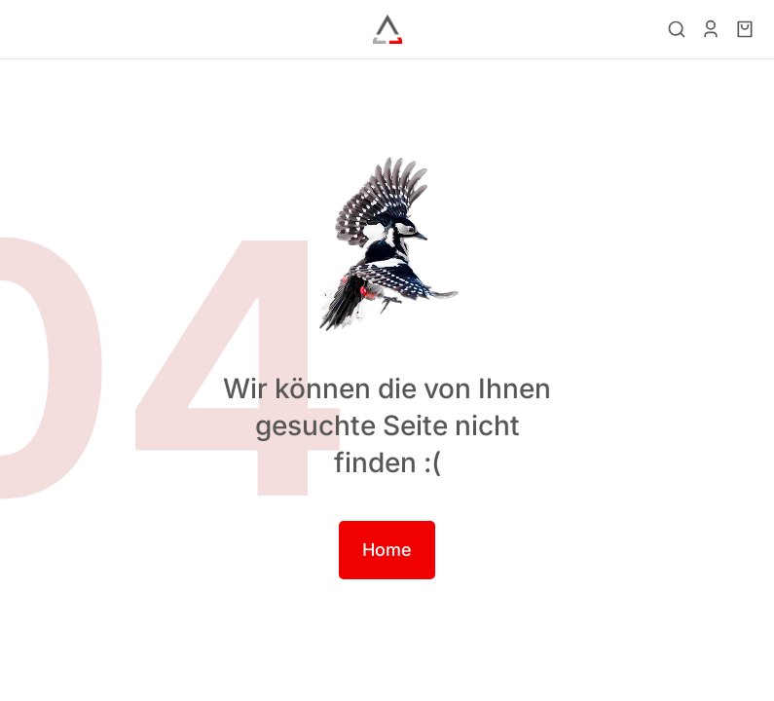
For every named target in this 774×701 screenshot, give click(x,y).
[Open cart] (745, 29)
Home (387, 549)
